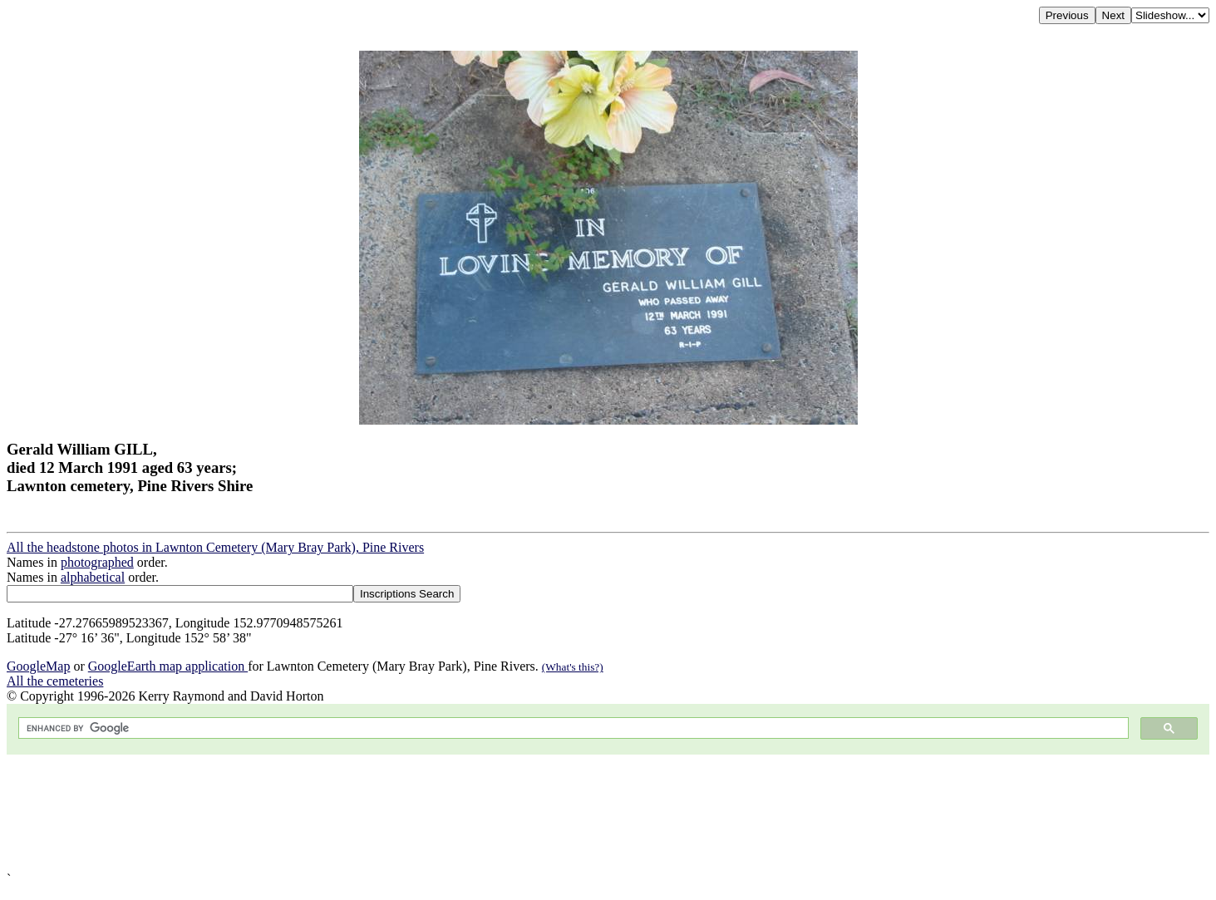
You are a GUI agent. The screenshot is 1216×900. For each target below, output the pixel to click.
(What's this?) (572, 667)
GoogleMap (38, 666)
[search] (572, 728)
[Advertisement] (505, 813)
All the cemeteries (55, 681)
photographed (97, 562)
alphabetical (93, 577)
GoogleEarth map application (168, 666)
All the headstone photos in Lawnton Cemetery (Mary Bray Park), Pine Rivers (215, 547)
